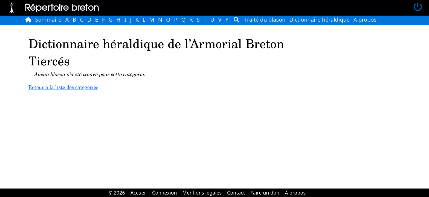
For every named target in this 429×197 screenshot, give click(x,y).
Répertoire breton (62, 7)
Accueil (139, 192)
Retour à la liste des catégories (63, 87)
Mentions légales (202, 192)
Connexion (164, 192)
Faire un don (264, 192)
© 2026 (116, 192)
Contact (236, 192)
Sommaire (48, 19)
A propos (364, 19)
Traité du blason (265, 19)
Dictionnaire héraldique (319, 19)
